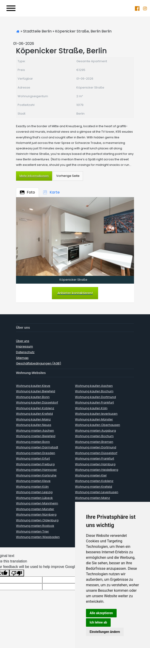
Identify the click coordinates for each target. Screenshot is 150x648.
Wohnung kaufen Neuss (33, 425)
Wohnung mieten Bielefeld (35, 436)
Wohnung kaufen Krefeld (34, 413)
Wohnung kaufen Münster (94, 419)
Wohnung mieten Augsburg (95, 430)
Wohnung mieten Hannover (36, 470)
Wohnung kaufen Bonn (33, 397)
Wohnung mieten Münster (35, 509)
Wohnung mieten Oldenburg (37, 520)
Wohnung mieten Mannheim (37, 503)
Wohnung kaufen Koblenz (35, 408)
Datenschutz (25, 352)
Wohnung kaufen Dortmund (95, 397)
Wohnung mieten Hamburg (95, 464)
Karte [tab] (51, 192)
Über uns (22, 341)
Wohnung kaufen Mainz (33, 419)
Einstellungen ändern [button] (105, 632)
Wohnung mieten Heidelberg (96, 470)
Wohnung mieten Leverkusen (96, 492)
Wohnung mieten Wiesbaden (38, 537)
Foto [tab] (27, 192)
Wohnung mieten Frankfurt (94, 458)
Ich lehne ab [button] (98, 622)
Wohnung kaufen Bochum (94, 391)
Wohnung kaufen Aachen (94, 386)
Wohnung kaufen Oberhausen (97, 425)
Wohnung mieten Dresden (35, 453)
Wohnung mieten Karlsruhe (36, 475)
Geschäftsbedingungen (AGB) (38, 363)
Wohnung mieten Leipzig (34, 492)
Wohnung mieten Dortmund (95, 447)
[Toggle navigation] (11, 8)
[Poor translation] (16, 573)
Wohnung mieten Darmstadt (37, 447)
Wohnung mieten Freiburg (35, 464)
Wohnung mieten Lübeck (34, 498)
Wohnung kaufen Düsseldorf (37, 402)
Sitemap (22, 358)
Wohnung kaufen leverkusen (96, 413)
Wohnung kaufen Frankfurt (94, 402)
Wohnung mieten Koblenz (94, 481)
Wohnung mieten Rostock (35, 526)
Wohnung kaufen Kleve (33, 386)
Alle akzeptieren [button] (101, 613)
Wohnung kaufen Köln (91, 408)
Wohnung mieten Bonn (33, 442)
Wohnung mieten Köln (32, 486)
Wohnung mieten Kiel (91, 475)
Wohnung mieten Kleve (33, 481)
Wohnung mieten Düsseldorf (96, 453)
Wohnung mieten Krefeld (93, 486)
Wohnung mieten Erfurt (33, 458)
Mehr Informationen (34, 176)
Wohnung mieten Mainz (92, 498)
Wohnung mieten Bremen (94, 442)
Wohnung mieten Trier (32, 531)
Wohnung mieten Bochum (94, 436)
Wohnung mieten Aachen (35, 430)
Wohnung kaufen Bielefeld (35, 391)
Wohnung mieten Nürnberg (36, 514)
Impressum (24, 346)
